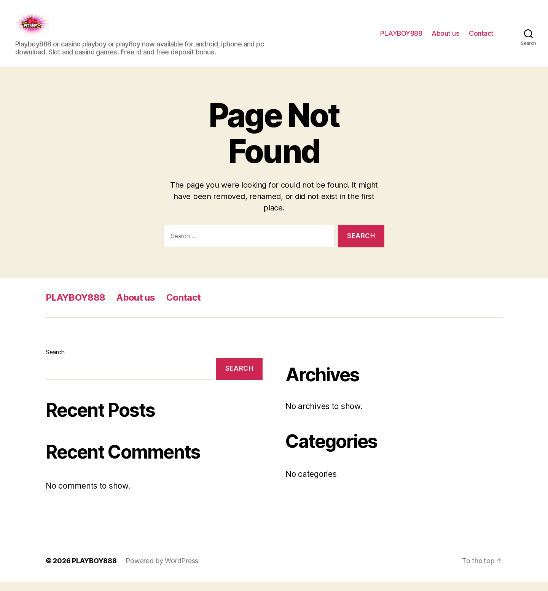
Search (55, 361)
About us (445, 37)
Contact (481, 37)
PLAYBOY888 (401, 37)
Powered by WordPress (162, 569)
